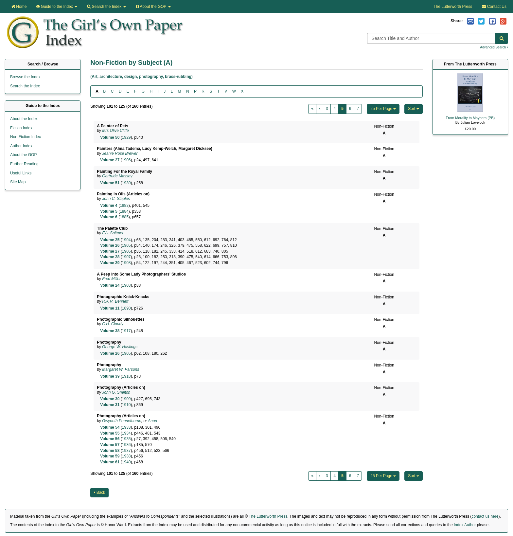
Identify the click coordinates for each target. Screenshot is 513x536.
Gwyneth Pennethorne (121, 421)
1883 (124, 205)
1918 (126, 376)
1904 (126, 240)
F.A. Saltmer (112, 233)
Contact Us (494, 6)
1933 (126, 427)
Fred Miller (111, 279)
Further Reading (24, 164)
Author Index (21, 146)
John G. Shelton (116, 392)
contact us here (484, 516)
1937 (126, 450)
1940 (126, 462)
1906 (126, 160)
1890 (126, 308)
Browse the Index (25, 77)
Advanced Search (494, 47)
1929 (126, 137)
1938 (126, 456)
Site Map (18, 182)
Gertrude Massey (117, 176)
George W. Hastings (119, 347)
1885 (124, 217)
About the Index (24, 118)
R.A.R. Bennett (115, 301)
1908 (126, 262)
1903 (126, 285)
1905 (126, 245)
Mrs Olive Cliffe (115, 130)
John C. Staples (116, 198)
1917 (126, 331)
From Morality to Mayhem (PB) (470, 118)
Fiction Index (21, 128)
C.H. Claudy (112, 324)
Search (106, 6)
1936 (126, 444)
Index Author (465, 525)
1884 (124, 211)
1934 (126, 433)
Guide (56, 6)
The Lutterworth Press (452, 6)
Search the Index (25, 86)
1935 (126, 439)
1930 (126, 183)
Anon (152, 421)
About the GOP (153, 6)
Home (19, 6)
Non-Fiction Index (25, 136)
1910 (126, 404)
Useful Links (20, 173)
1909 (126, 399)
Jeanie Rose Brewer (119, 153)
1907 (126, 257)
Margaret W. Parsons (120, 369)
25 (383, 108)
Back (99, 492)
